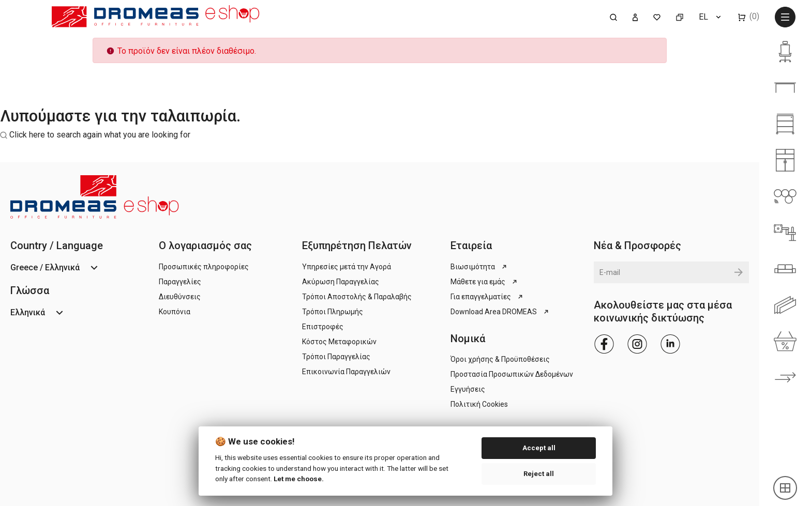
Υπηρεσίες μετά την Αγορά (346, 267)
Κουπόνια (174, 312)
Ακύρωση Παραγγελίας (340, 282)
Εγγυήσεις (467, 389)
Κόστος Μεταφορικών (339, 342)
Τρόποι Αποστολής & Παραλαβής (357, 297)
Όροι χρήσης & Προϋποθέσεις (500, 359)
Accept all (538, 448)
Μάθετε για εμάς (484, 282)
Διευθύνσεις (180, 297)
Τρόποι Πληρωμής (332, 312)
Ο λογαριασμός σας (205, 245)
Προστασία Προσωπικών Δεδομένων (511, 374)
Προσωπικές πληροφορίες (204, 267)
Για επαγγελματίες (487, 297)
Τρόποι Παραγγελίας (336, 356)
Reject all (538, 474)
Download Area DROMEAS (500, 312)
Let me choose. (299, 478)
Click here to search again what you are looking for (99, 135)
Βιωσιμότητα (479, 267)
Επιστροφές (322, 327)
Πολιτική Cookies (479, 404)
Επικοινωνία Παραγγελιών (346, 371)
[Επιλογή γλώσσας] (711, 16)
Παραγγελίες (180, 282)
